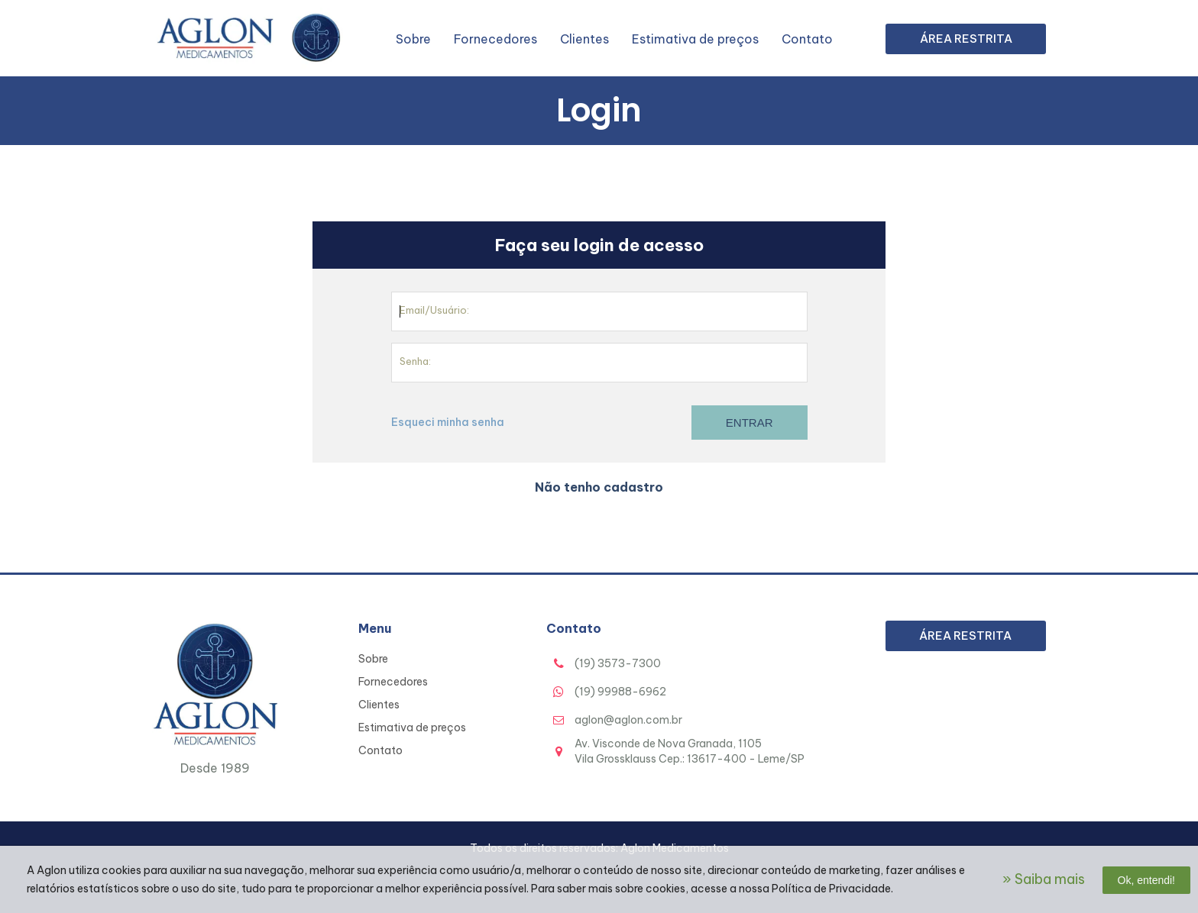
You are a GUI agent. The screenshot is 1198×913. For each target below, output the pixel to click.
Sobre (413, 39)
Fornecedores (495, 39)
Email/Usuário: (434, 310)
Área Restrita (966, 38)
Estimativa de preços (695, 39)
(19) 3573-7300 (618, 663)
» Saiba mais (1043, 879)
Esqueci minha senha (447, 422)
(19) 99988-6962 (620, 691)
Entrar (749, 422)
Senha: (415, 361)
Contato (807, 39)
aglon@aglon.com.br (628, 720)
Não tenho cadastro (599, 487)
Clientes (584, 39)
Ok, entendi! (1147, 880)
